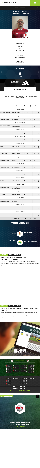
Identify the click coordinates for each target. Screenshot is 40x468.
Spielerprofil (20, 7)
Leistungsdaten (20, 89)
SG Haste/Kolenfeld (20, 11)
